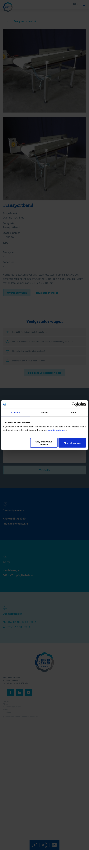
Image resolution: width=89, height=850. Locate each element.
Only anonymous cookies (43, 443)
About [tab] (73, 412)
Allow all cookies (72, 443)
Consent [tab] (15, 412)
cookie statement (57, 430)
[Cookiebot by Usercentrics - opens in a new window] (74, 404)
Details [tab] (44, 412)
